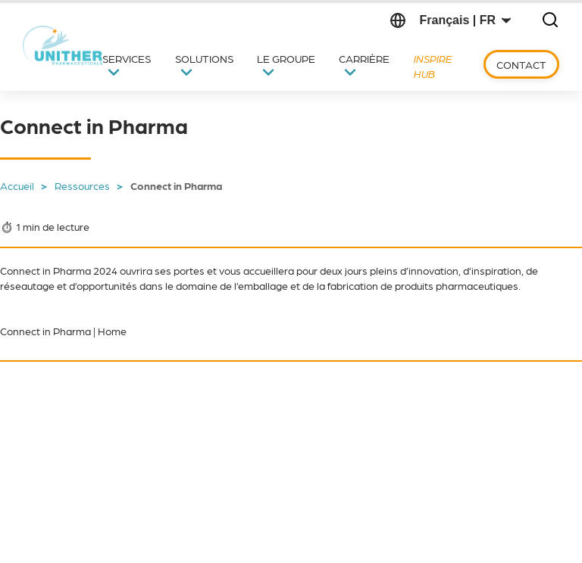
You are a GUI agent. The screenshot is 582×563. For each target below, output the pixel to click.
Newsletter (257, 410)
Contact (521, 64)
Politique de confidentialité (440, 533)
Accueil (17, 185)
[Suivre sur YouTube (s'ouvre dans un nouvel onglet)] (123, 435)
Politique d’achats (222, 533)
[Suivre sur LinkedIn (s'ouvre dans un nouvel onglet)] (84, 435)
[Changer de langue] (464, 20)
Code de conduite (122, 533)
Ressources (82, 185)
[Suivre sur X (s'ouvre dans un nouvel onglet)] (45, 435)
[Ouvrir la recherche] (550, 21)
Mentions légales (321, 533)
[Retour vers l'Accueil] (64, 45)
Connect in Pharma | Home (63, 330)
